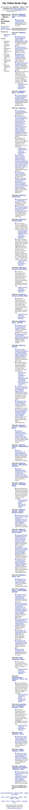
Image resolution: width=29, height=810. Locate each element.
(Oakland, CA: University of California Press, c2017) (21, 739)
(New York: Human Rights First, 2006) (21, 550)
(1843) (21, 125)
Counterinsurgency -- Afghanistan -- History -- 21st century (19, 679)
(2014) (21, 353)
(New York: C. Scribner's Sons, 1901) (21, 209)
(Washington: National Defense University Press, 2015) (21, 389)
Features (13, 801)
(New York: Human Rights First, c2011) (21, 538)
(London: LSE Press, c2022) (20, 327)
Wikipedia (3, 27)
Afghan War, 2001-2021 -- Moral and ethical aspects (20, 446)
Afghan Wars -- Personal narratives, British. (19, 268)
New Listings (13, 797)
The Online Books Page (14, 3)
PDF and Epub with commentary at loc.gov (23, 384)
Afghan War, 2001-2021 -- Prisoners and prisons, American (19, 531)
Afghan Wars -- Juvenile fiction (19, 196)
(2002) (21, 336)
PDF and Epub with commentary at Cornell (23, 501)
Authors (20, 797)
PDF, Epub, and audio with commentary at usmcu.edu (22, 374)
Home (2, 797)
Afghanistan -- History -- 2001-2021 (19, 321)
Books (3, 801)
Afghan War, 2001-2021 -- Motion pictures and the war (19, 464)
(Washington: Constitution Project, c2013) (21, 563)
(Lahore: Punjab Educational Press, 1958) (21, 39)
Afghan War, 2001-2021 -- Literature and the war (19, 427)
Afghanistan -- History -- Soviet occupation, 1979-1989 (19, 590)
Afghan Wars (22, 108)
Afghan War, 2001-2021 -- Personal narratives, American (18, 511)
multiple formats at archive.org (23, 85)
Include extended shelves (19, 8)
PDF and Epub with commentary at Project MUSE (23, 379)
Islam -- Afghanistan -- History (18, 733)
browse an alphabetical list (15, 9)
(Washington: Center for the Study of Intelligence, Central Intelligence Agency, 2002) (21, 608)
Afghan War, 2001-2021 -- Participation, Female (19, 484)
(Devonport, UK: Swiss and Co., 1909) (21, 183)
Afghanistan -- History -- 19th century (19, 91)
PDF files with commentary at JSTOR (22, 505)
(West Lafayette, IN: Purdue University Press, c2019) (21, 434)
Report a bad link (18, 793)
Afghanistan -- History (7, 35)
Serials (17, 798)
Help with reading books (7, 793)
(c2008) (21, 98)
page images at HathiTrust (21, 87)
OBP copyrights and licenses (14, 808)
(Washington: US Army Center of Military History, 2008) (21, 520)
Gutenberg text (21, 148)
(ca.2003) (20, 56)
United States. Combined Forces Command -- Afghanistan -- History (20, 767)
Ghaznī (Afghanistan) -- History (18, 658)
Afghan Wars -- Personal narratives (19, 220)
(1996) (21, 597)
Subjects (12, 798)
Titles (25, 797)
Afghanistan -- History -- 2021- (19, 575)
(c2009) (21, 452)
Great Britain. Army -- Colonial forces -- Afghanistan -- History (19, 706)
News (7, 801)
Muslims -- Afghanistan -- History (18, 750)
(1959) (21, 64)
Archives (18, 801)
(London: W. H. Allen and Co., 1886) (21, 161)
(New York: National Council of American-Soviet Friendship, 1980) (21, 621)
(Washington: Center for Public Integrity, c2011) (21, 413)
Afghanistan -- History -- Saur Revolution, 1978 (19, 16)
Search (7, 797)
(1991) (21, 632)
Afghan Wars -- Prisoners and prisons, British (20, 295)
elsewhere (8, 29)
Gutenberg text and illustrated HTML (23, 231)
